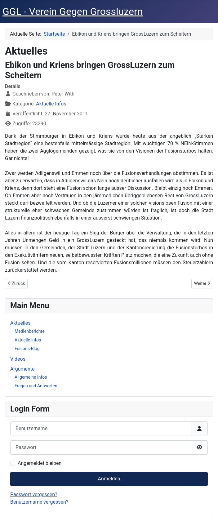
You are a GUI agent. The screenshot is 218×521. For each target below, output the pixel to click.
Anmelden (109, 479)
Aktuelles (20, 323)
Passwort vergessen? (33, 494)
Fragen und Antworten (36, 385)
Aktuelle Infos (51, 104)
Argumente (22, 369)
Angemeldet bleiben (39, 463)
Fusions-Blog (27, 348)
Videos (17, 359)
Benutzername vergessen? (39, 502)
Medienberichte (30, 331)
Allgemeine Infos (31, 377)
